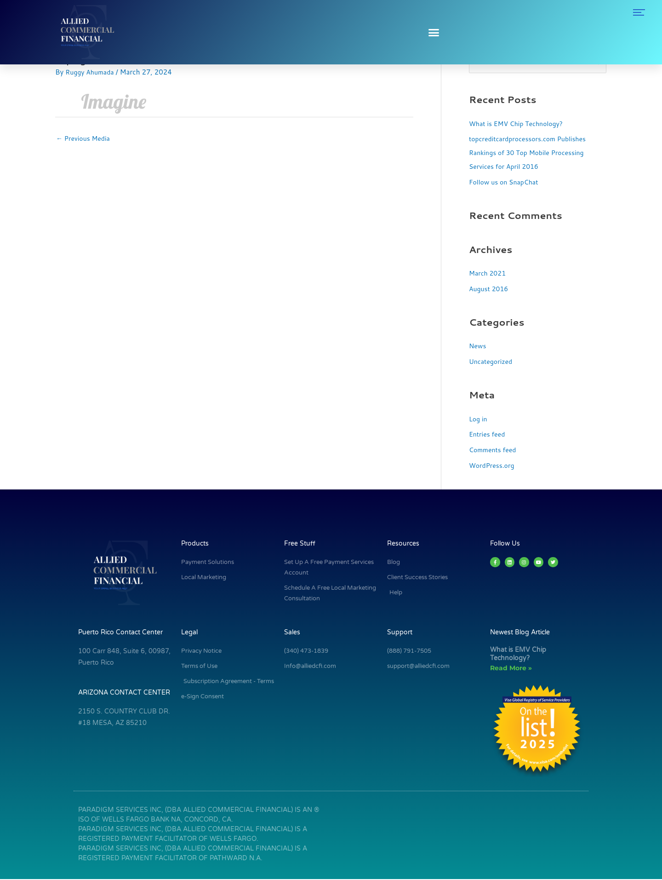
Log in (478, 419)
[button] (433, 32)
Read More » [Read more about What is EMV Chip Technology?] (511, 669)
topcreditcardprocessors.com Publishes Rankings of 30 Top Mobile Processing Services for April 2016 (531, 153)
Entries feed (488, 435)
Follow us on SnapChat (506, 183)
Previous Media (85, 139)
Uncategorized (492, 362)
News (478, 346)
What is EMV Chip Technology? (519, 124)
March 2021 (488, 274)
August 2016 (490, 289)
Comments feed (494, 450)
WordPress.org (493, 466)
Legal (189, 633)
